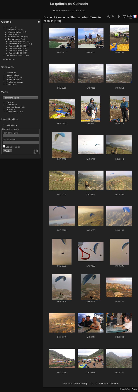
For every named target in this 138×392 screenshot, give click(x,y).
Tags (9, 102)
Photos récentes (14, 77)
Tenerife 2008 (15, 50)
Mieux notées (13, 75)
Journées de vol (15, 36)
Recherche (12, 104)
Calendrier (11, 84)
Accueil (48, 17)
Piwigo (134, 389)
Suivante (103, 383)
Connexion (12, 125)
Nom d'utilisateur (10, 133)
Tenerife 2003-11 (17, 43)
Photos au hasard (15, 82)
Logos (9, 27)
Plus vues (11, 72)
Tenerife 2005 (15, 46)
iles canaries (14, 39)
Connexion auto (11, 147)
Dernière (114, 383)
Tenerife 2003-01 (17, 41)
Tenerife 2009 (15, 53)
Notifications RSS (15, 111)
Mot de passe (9, 139)
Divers (11, 34)
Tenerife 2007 (15, 48)
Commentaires (13, 107)
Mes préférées (14, 32)
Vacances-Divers (14, 55)
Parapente (11, 29)
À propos (11, 109)
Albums (6, 21)
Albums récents (14, 79)
